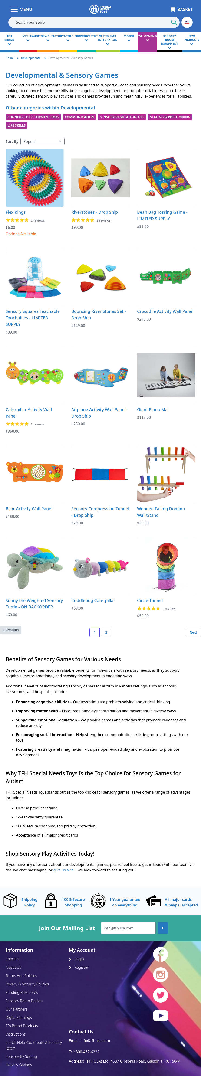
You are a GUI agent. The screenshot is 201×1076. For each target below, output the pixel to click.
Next (193, 632)
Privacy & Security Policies (27, 984)
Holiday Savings (19, 1064)
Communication (79, 117)
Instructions (16, 1034)
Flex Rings (16, 212)
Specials (12, 959)
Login (76, 959)
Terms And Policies (21, 975)
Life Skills (16, 125)
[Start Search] (174, 22)
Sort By (12, 141)
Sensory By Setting (21, 1056)
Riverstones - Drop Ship (94, 212)
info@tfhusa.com (95, 1040)
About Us (13, 967)
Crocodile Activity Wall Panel (165, 311)
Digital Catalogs (19, 1017)
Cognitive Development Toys (33, 117)
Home (10, 58)
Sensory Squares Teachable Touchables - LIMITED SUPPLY (33, 317)
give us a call (64, 870)
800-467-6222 (87, 1051)
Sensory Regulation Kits (122, 117)
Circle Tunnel (150, 600)
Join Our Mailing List (67, 928)
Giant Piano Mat (153, 409)
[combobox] (94, 22)
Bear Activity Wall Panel (29, 508)
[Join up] (163, 928)
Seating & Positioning (170, 117)
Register (78, 967)
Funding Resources (22, 992)
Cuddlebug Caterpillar (93, 600)
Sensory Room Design (24, 1000)
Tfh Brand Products (22, 1025)
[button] (187, 22)
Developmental (31, 58)
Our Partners (16, 1009)
